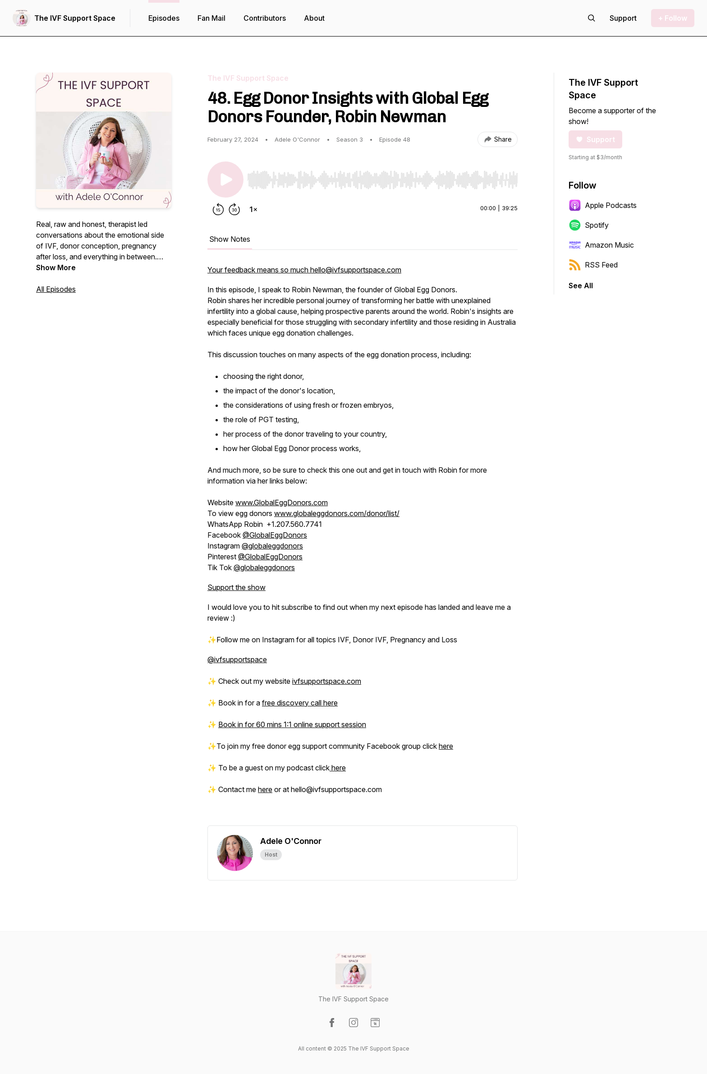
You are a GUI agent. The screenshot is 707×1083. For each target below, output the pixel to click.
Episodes (163, 18)
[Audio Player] (382, 177)
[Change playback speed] (253, 209)
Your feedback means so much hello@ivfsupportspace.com (304, 269)
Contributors (264, 18)
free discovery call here (300, 702)
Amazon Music (601, 245)
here (446, 746)
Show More (56, 267)
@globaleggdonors (272, 545)
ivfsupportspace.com (326, 681)
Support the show (236, 587)
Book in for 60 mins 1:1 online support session (292, 724)
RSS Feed (593, 264)
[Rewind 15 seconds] (218, 209)
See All (581, 285)
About (314, 18)
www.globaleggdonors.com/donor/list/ (336, 513)
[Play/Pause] (225, 179)
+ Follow (672, 18)
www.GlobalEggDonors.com (281, 502)
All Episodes (56, 289)
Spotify (589, 225)
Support (595, 139)
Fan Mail (211, 18)
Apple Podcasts (603, 205)
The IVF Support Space (74, 18)
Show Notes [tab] (229, 239)
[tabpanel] (362, 544)
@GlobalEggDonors (275, 534)
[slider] (382, 180)
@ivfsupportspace (237, 659)
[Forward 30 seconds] (234, 209)
